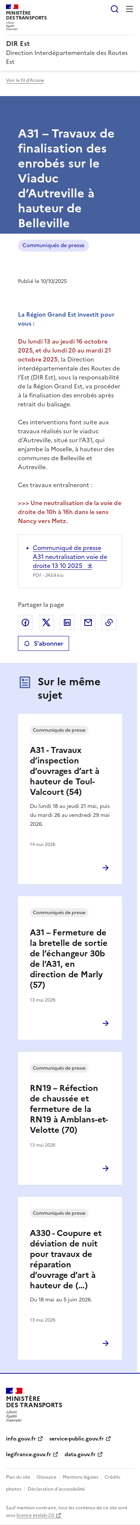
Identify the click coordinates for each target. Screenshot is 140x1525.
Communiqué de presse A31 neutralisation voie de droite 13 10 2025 (70, 556)
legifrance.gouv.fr (28, 1454)
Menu (129, 8)
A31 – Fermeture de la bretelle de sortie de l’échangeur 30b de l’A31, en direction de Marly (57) (69, 958)
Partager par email (88, 622)
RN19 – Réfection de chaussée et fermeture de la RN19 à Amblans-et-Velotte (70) (69, 1109)
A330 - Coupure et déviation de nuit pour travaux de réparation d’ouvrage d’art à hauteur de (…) (66, 1259)
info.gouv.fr (21, 1439)
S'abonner (43, 643)
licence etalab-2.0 (35, 1515)
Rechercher (114, 8)
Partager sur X (46, 622)
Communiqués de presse (53, 245)
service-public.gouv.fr (76, 1439)
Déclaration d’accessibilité (56, 1489)
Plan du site (18, 1477)
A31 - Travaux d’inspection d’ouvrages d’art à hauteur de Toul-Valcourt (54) (64, 771)
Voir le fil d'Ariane (25, 80)
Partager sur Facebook (25, 622)
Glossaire (46, 1477)
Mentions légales (80, 1477)
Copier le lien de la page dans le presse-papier (109, 622)
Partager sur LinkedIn (67, 622)
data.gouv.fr (80, 1454)
